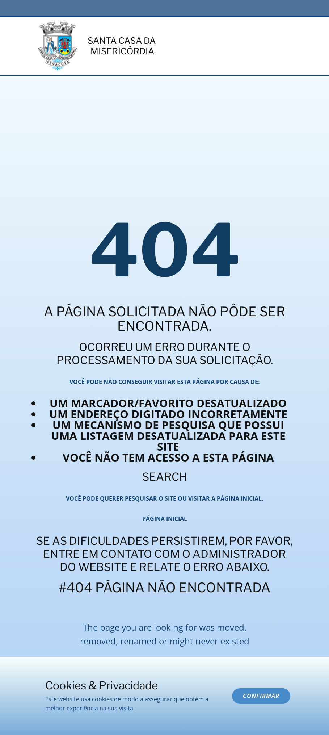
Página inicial (164, 519)
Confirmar (261, 696)
